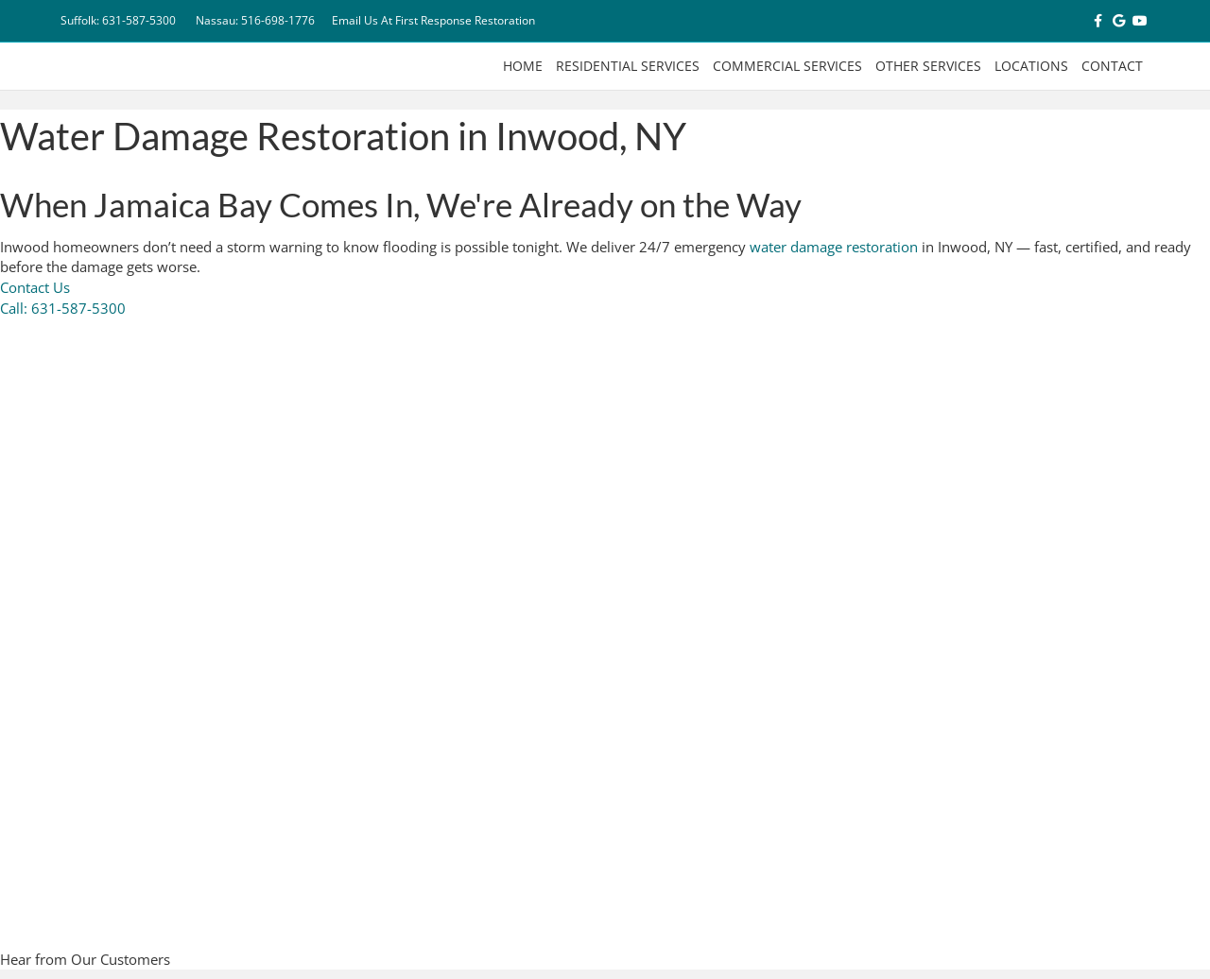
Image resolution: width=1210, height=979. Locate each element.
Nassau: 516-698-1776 (255, 20)
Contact (1112, 66)
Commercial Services (787, 66)
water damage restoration (834, 246)
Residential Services (628, 66)
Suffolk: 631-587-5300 (118, 20)
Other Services (928, 66)
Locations (1031, 66)
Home (523, 66)
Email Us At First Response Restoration (433, 20)
